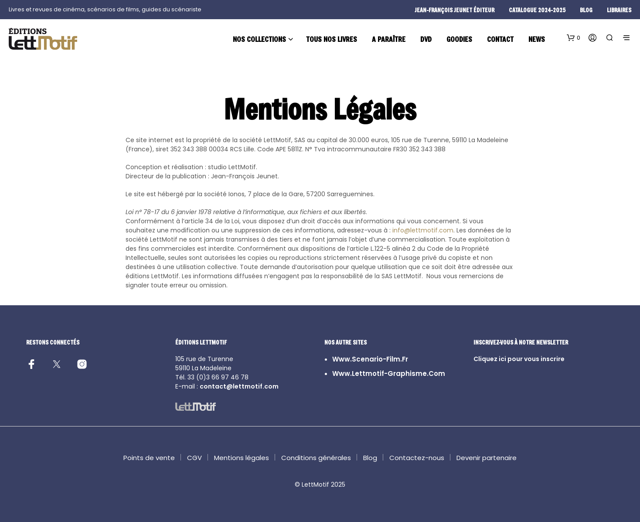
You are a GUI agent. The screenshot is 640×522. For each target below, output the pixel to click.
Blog (370, 457)
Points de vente (149, 457)
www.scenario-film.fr (370, 359)
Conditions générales (316, 457)
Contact (500, 39)
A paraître (388, 39)
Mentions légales (241, 457)
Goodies (459, 39)
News (536, 39)
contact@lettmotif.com (239, 386)
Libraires (619, 10)
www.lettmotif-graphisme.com (388, 373)
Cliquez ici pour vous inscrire (519, 359)
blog (586, 10)
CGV (194, 457)
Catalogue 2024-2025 (537, 10)
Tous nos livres (331, 39)
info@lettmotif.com (422, 230)
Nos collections (259, 39)
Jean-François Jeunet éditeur (454, 10)
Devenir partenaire (486, 457)
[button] (573, 38)
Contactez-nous (416, 457)
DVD (426, 39)
